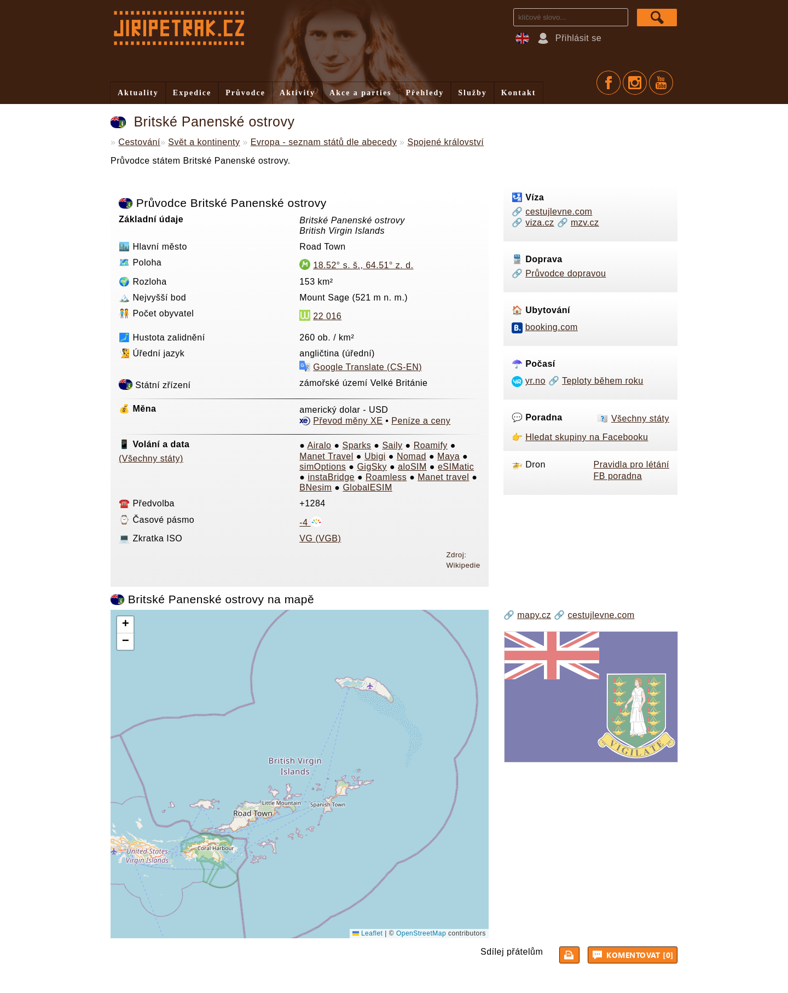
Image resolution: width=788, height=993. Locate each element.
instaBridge (331, 477)
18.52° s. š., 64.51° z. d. (363, 265)
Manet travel (443, 477)
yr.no (535, 380)
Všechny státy (640, 418)
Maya (448, 456)
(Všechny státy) (151, 458)
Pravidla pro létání (631, 464)
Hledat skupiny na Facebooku (586, 437)
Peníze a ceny (420, 420)
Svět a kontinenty (204, 142)
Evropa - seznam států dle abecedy (324, 142)
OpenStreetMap (421, 933)
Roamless (386, 477)
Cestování (139, 142)
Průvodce (245, 93)
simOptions (322, 466)
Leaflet (367, 933)
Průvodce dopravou (565, 273)
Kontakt (518, 93)
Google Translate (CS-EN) (367, 367)
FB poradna (618, 476)
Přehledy (425, 93)
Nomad (411, 456)
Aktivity (297, 93)
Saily (392, 445)
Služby (472, 93)
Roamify (431, 445)
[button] (125, 624)
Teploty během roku (603, 380)
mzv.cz (585, 222)
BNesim (315, 487)
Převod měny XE (348, 420)
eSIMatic (456, 466)
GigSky (372, 466)
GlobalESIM (367, 487)
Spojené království (445, 142)
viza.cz (539, 222)
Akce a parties (360, 93)
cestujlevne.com (558, 211)
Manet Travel (326, 456)
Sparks (357, 445)
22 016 (327, 316)
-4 (310, 522)
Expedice (192, 93)
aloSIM (412, 466)
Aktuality (138, 93)
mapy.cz (534, 615)
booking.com (551, 327)
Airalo (320, 445)
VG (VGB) (320, 538)
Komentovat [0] (634, 954)
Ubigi (375, 456)
